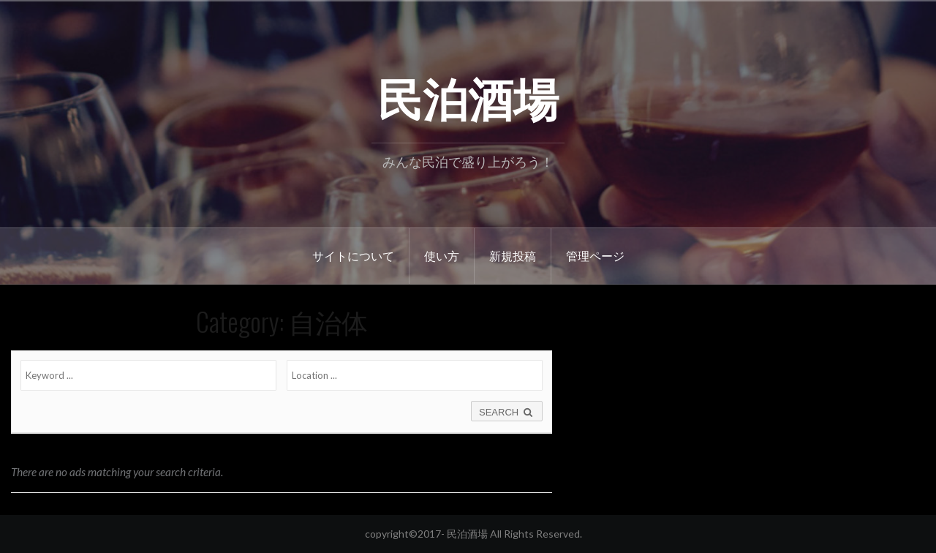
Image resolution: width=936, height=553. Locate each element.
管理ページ (595, 255)
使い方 (441, 255)
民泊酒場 (468, 95)
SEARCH (507, 412)
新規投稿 (512, 255)
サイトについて (353, 255)
